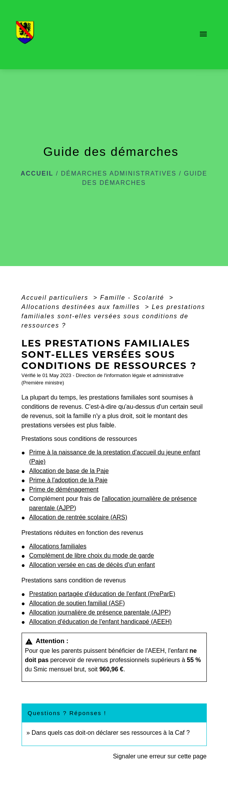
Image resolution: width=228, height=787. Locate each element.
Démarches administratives (119, 173)
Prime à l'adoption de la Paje (68, 480)
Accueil (37, 173)
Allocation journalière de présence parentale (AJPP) (100, 612)
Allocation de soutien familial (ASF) (77, 603)
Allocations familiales (58, 546)
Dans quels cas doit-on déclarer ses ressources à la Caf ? (111, 732)
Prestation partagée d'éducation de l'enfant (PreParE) (102, 594)
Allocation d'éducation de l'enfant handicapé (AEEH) (100, 621)
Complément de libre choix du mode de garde (91, 555)
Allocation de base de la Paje (69, 471)
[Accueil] (27, 35)
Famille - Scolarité (133, 297)
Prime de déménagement (64, 489)
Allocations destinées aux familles (82, 307)
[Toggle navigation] (203, 34)
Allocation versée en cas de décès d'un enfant (92, 565)
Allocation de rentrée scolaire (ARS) (78, 517)
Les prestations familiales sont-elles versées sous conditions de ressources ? (113, 316)
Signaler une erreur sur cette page (160, 756)
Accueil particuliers (56, 297)
